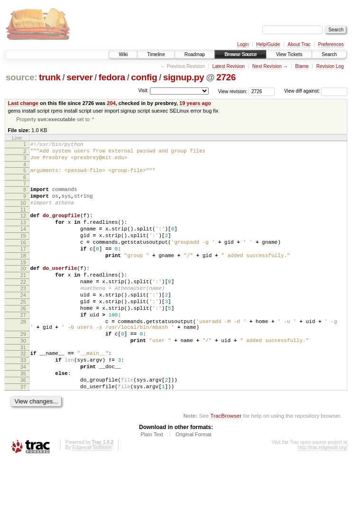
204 (111, 103)
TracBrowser (225, 462)
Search (329, 54)
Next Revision (267, 66)
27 (23, 346)
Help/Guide (268, 44)
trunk (50, 77)
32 (23, 391)
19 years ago (195, 103)
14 (23, 243)
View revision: (233, 91)
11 (23, 220)
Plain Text (151, 481)
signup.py (183, 77)
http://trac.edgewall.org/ (322, 494)
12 (23, 227)
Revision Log (330, 66)
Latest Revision (228, 66)
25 (23, 330)
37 (23, 432)
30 (23, 377)
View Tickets (289, 54)
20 (23, 289)
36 (23, 424)
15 (23, 251)
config (144, 77)
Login (243, 44)
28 (23, 354)
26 (23, 338)
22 (23, 305)
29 (23, 369)
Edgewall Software (91, 494)
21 (23, 297)
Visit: (143, 90)
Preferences (331, 44)
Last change (23, 103)
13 (23, 235)
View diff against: (315, 91)
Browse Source (240, 54)
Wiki (123, 54)
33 (23, 399)
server (79, 77)
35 (23, 416)
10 (23, 212)
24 (23, 322)
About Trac (298, 44)
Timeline (156, 54)
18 (23, 275)
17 (23, 267)
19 (23, 283)
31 (23, 385)
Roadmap (195, 54)
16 (23, 259)
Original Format (194, 481)
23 (23, 313)
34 (23, 408)
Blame (301, 66)
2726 (226, 77)
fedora (112, 77)
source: (21, 77)
